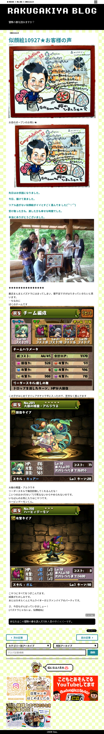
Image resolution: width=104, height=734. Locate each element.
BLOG (19, 2)
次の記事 (17, 637)
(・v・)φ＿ (90, 615)
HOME (11, 2)
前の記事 (87, 637)
